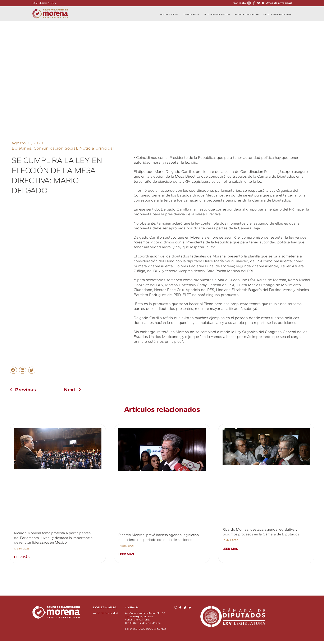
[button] (13, 370)
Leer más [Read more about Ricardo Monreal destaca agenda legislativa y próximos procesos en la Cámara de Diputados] (230, 549)
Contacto (239, 3)
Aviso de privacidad (279, 3)
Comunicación (191, 14)
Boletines (21, 148)
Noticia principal (96, 148)
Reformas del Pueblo (217, 14)
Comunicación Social (55, 148)
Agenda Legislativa (246, 14)
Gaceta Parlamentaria (278, 14)
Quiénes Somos (169, 14)
